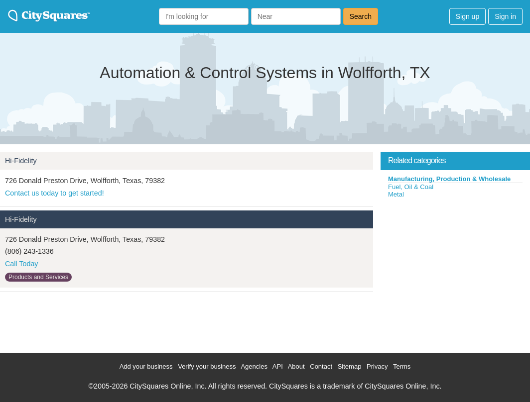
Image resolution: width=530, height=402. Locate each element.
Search (361, 16)
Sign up (467, 16)
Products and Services (38, 277)
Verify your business (207, 366)
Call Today (21, 264)
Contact (321, 366)
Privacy (377, 366)
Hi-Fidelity (21, 161)
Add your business (146, 366)
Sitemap (350, 366)
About (296, 366)
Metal (396, 194)
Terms (401, 366)
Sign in (505, 16)
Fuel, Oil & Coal (410, 187)
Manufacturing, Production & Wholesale (449, 179)
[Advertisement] (455, 273)
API (277, 366)
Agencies (254, 366)
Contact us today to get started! (54, 193)
